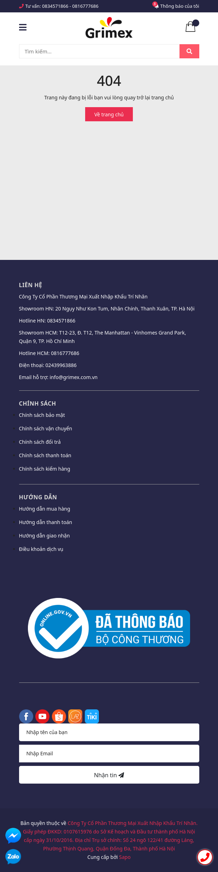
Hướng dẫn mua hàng (44, 508)
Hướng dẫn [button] (38, 497)
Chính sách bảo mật (42, 415)
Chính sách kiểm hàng (44, 468)
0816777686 (85, 6)
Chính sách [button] (37, 403)
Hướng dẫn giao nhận (44, 535)
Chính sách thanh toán (45, 455)
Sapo (125, 857)
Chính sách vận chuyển (45, 428)
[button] (109, 567)
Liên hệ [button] (30, 285)
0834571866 (55, 6)
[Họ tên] (109, 732)
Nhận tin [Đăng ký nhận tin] (109, 775)
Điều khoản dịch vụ (41, 549)
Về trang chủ (109, 114)
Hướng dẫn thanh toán (45, 522)
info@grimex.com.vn (73, 377)
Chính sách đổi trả (40, 441)
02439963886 (61, 365)
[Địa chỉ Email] (109, 753)
